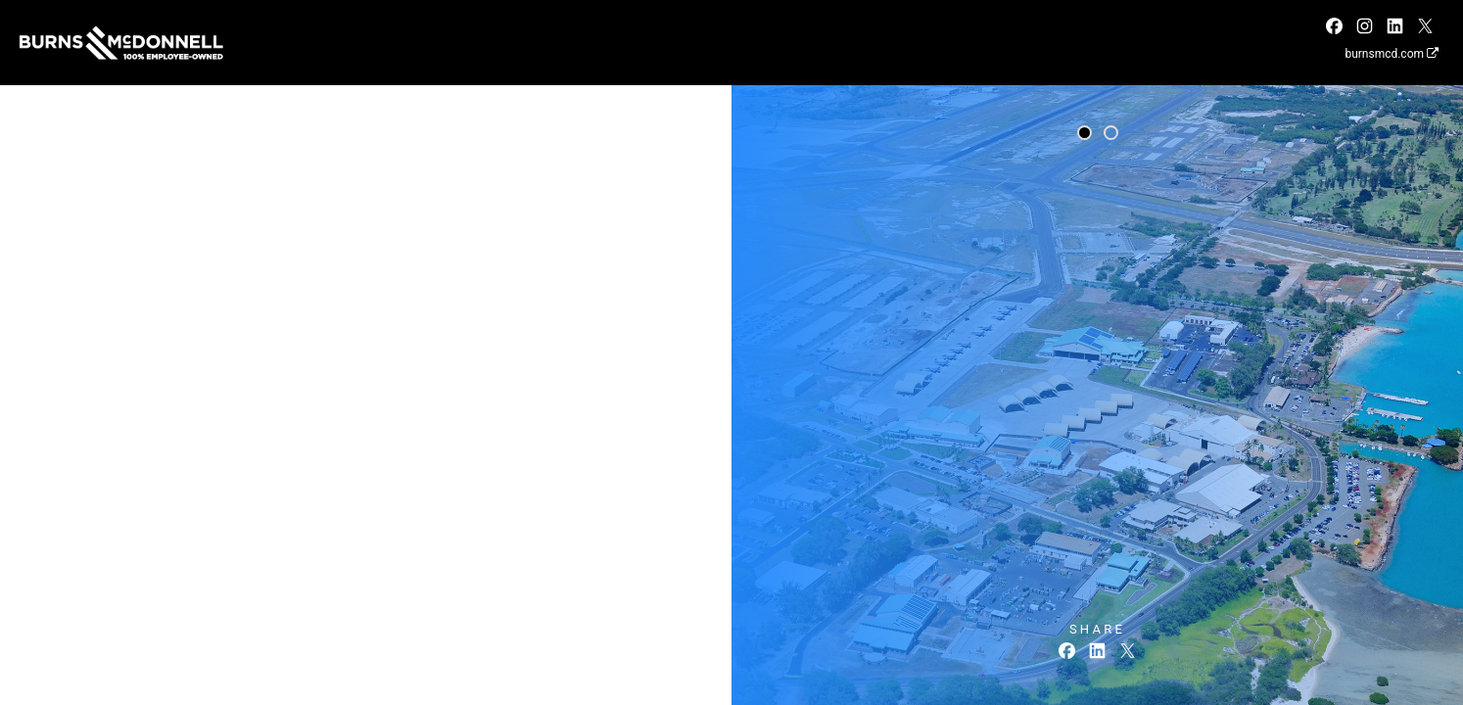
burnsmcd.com (1392, 54)
